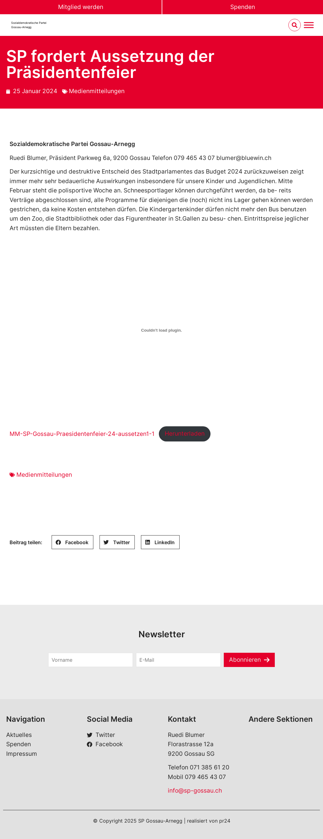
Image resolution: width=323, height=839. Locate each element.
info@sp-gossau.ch (195, 790)
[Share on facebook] (72, 542)
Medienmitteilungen (97, 91)
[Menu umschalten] (309, 25)
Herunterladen (185, 433)
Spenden (242, 7)
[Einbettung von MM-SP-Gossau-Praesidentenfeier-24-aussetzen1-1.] (162, 330)
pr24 (224, 821)
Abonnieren (245, 659)
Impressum (21, 753)
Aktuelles (19, 734)
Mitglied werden (80, 7)
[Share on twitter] (117, 542)
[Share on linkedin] (160, 542)
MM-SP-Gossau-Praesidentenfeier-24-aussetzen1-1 (82, 433)
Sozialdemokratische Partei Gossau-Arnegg (28, 25)
